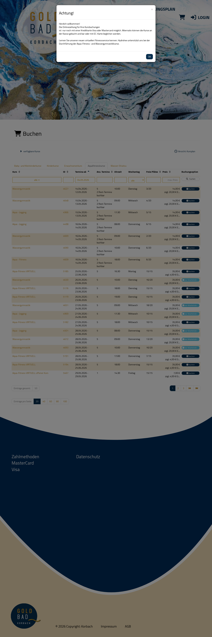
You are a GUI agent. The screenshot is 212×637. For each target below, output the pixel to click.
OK (149, 56)
